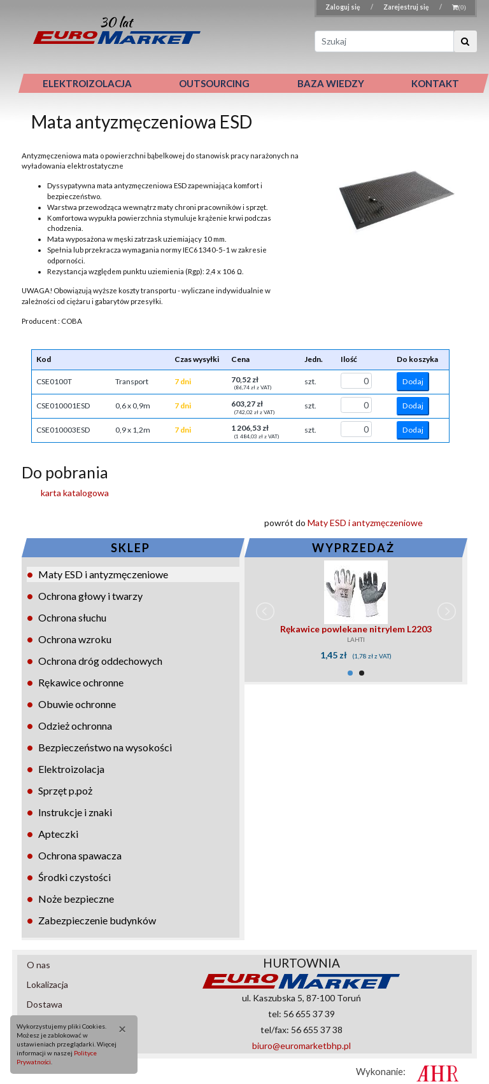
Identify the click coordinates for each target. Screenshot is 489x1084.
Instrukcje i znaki (75, 812)
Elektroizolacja (71, 769)
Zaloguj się (343, 7)
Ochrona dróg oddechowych (100, 661)
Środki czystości (74, 877)
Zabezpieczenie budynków (97, 920)
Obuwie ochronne (77, 704)
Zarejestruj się (406, 7)
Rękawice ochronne (81, 682)
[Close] (118, 1028)
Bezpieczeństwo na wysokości (105, 747)
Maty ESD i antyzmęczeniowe (103, 574)
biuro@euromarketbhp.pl (301, 1045)
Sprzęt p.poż (65, 790)
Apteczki (58, 834)
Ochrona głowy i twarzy (90, 596)
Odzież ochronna (75, 725)
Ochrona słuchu (72, 617)
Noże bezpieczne (76, 899)
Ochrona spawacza (80, 855)
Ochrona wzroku (74, 639)
